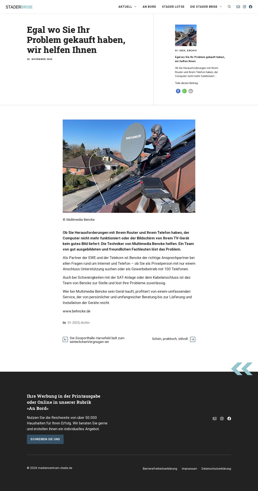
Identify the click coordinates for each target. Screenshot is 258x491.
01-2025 (180, 50)
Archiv (192, 50)
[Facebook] (250, 6)
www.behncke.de (76, 311)
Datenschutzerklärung (216, 468)
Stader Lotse (173, 6)
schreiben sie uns (45, 439)
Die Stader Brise (207, 6)
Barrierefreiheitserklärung (160, 468)
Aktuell (129, 6)
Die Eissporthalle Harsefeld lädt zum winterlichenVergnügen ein (97, 340)
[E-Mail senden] (238, 6)
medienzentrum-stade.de (55, 468)
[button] (229, 6)
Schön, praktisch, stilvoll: (170, 339)
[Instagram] (244, 6)
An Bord (149, 6)
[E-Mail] (215, 418)
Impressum (189, 468)
